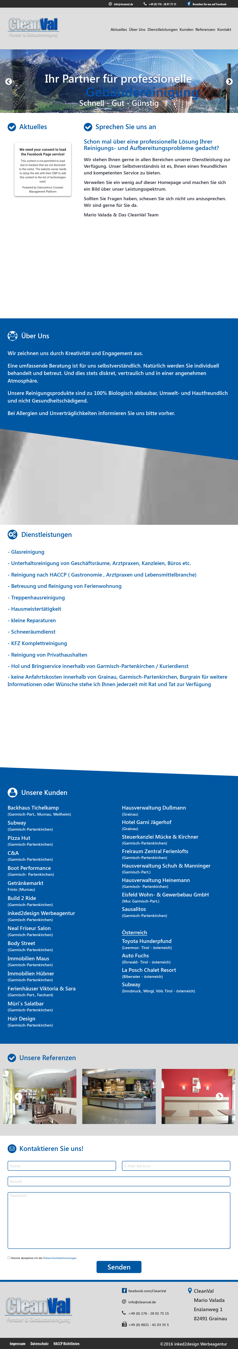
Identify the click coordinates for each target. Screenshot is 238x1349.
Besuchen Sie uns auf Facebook (206, 4)
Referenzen (205, 29)
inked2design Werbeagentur (200, 1343)
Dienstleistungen (163, 29)
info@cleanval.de (121, 4)
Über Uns (137, 29)
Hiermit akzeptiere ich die (44, 1258)
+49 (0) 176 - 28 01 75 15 (160, 4)
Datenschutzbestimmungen (60, 1258)
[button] (9, 81)
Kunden (186, 29)
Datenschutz (39, 1343)
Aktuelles (119, 29)
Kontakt (224, 29)
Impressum (17, 1343)
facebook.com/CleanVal (144, 1290)
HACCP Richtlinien (67, 1343)
